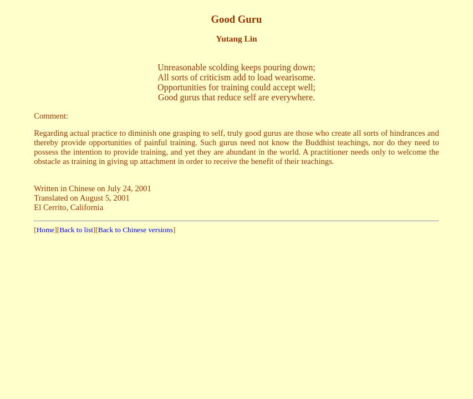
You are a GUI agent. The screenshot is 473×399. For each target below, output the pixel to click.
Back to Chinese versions (135, 230)
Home (46, 230)
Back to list (76, 230)
